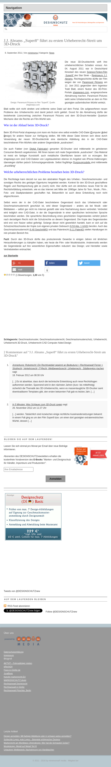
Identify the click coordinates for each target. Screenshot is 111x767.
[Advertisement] (34, 56)
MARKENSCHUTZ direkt (15, 680)
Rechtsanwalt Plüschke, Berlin (17, 690)
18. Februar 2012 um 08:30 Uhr (28, 375)
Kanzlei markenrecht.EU (15, 677)
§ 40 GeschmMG (38, 229)
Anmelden (55, 478)
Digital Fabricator (38, 149)
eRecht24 (8, 666)
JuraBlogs (8, 673)
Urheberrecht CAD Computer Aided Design (49, 343)
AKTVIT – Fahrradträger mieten (18, 663)
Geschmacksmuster (28, 339)
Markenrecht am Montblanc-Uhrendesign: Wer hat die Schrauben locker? (36, 743)
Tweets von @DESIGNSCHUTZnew (22, 591)
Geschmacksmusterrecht (52, 339)
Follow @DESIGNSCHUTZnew (61, 611)
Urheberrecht (100, 339)
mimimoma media (57, 760)
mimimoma (33, 53)
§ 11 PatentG (77, 229)
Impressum (9, 655)
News (51, 53)
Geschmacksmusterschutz (79, 339)
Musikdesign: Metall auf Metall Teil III (20, 746)
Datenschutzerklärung (13, 652)
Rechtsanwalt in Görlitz (14, 687)
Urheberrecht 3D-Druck (15, 343)
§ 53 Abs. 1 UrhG (79, 226)
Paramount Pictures (92, 82)
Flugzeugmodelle (82, 162)
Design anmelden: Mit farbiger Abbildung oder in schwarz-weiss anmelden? (37, 736)
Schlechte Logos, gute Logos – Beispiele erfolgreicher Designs (32, 739)
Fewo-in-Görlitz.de (12, 670)
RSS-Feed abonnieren (19, 606)
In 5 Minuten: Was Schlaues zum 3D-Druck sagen (37, 404)
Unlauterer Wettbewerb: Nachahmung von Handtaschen (29, 750)
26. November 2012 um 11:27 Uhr (29, 408)
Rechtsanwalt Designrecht (15, 683)
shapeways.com (81, 92)
